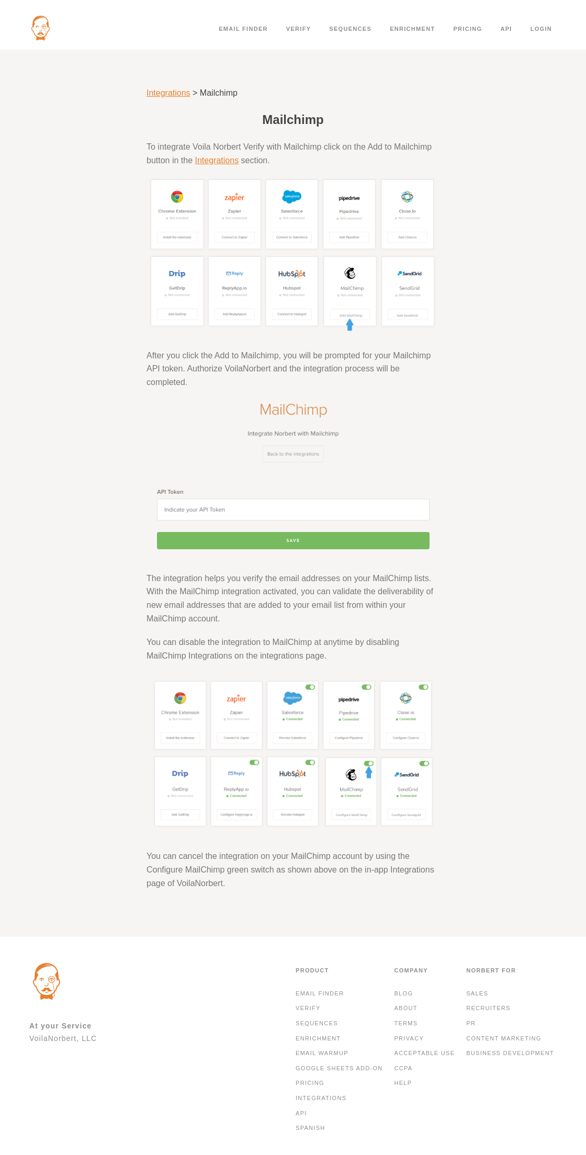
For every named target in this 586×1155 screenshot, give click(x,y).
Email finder (243, 29)
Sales (477, 993)
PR (471, 1023)
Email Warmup (322, 1053)
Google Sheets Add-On (339, 1068)
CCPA (403, 1068)
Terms (406, 1023)
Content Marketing (504, 1038)
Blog (403, 993)
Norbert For (491, 970)
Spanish (310, 1128)
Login (541, 29)
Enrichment (412, 29)
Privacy (409, 1038)
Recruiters (488, 1008)
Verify (298, 29)
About (405, 1008)
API (506, 29)
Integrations (168, 92)
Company (411, 970)
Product (312, 970)
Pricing (467, 29)
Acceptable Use (424, 1053)
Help (403, 1083)
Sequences (350, 29)
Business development (510, 1053)
